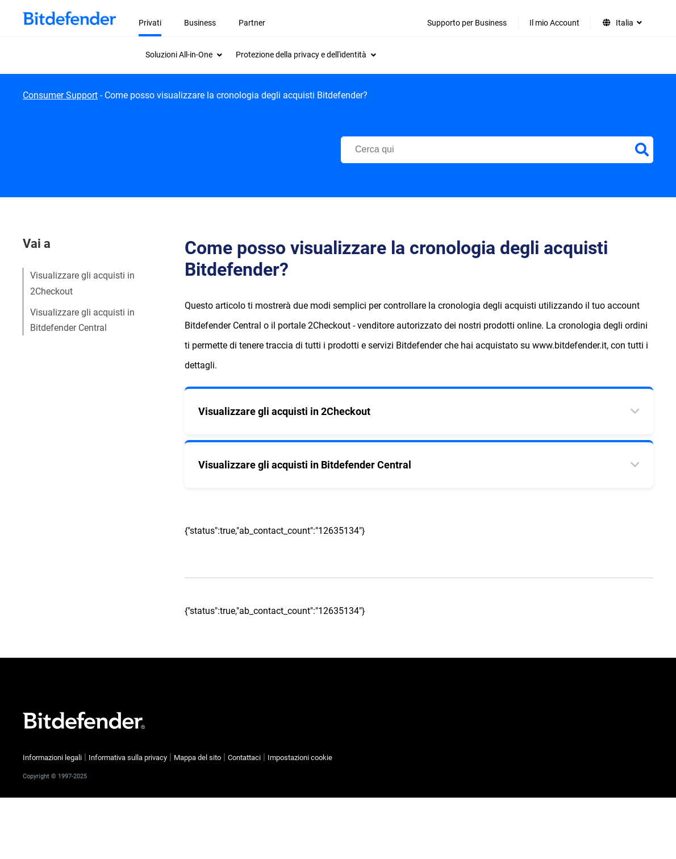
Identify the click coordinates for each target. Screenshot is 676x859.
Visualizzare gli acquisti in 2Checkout (82, 283)
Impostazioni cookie (300, 757)
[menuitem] (184, 54)
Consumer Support (60, 95)
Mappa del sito (197, 757)
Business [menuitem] (200, 22)
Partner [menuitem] (252, 22)
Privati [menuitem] (150, 22)
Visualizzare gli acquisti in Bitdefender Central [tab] (304, 465)
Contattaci (244, 757)
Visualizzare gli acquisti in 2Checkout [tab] (284, 411)
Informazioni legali (52, 757)
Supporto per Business (467, 22)
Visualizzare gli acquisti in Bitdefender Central (82, 320)
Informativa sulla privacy (128, 757)
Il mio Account (554, 22)
